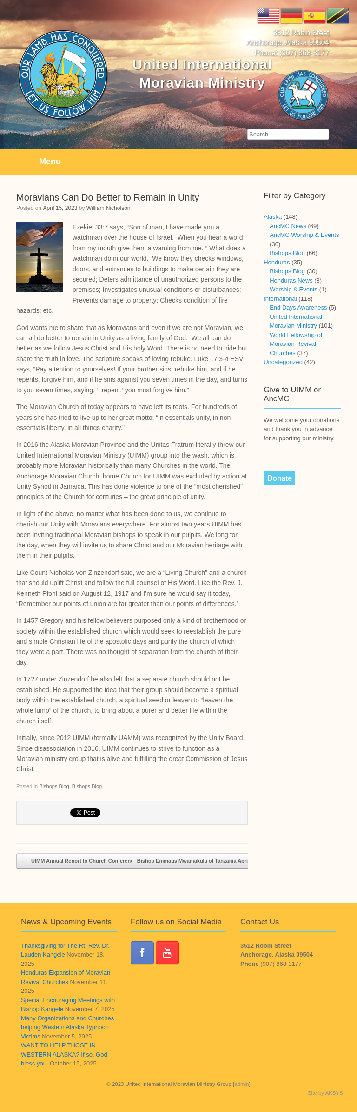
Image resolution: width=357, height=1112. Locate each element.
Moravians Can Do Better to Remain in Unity (107, 197)
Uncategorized (283, 361)
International (280, 298)
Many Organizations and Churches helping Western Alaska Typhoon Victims (67, 1027)
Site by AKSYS (325, 1093)
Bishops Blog (54, 786)
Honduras (277, 262)
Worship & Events (293, 289)
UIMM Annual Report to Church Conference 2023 (85, 861)
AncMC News (288, 225)
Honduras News (291, 280)
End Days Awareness (298, 307)
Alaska (273, 216)
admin (241, 1084)
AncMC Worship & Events (304, 234)
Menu (37, 162)
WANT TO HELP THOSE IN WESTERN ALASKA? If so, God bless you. (64, 1054)
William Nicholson (108, 208)
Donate (279, 478)
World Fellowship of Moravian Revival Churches (296, 344)
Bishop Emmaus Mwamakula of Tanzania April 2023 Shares (214, 861)
